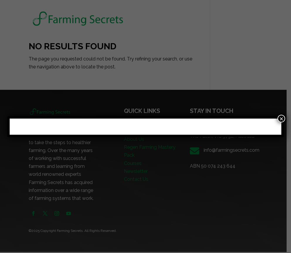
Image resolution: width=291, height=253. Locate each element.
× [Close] (281, 118)
